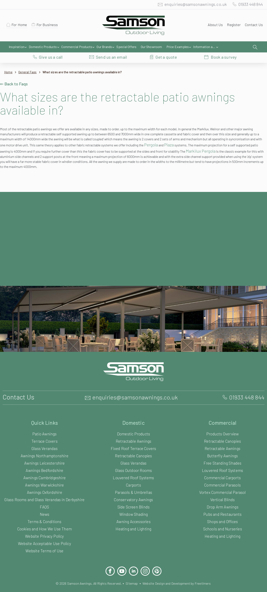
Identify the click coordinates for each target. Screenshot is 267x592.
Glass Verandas (44, 440)
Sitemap (131, 579)
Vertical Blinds (222, 491)
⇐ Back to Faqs (14, 75)
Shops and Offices (222, 513)
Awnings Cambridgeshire (44, 469)
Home (8, 63)
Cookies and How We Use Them (44, 524)
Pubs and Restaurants (223, 505)
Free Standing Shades (222, 454)
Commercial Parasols (222, 476)
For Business (49, 26)
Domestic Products (134, 425)
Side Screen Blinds (133, 498)
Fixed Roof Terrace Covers (134, 440)
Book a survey (223, 47)
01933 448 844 (248, 5)
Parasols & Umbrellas (133, 484)
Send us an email (111, 47)
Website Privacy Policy (44, 531)
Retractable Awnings (133, 432)
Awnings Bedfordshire (44, 462)
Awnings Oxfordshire (44, 484)
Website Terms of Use (44, 546)
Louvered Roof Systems (133, 469)
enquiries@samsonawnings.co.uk (191, 5)
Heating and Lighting (133, 520)
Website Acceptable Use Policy (44, 539)
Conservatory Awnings (133, 491)
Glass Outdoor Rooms (133, 462)
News (44, 509)
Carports (133, 476)
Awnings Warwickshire (44, 476)
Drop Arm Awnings (222, 498)
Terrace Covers (44, 432)
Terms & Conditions (44, 517)
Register (232, 26)
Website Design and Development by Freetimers (180, 579)
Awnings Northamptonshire (44, 447)
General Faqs (29, 63)
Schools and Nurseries (222, 520)
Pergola (214, 136)
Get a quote (166, 47)
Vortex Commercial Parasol (222, 484)
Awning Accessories (133, 513)
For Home (20, 26)
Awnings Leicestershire (44, 454)
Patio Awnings (44, 425)
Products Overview (222, 425)
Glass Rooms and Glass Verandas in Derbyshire (44, 493)
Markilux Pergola (15, 147)
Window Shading (133, 505)
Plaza (234, 136)
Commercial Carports (222, 469)
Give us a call (51, 47)
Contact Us (253, 26)
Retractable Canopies (133, 447)
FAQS (44, 502)
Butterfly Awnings (222, 447)
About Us (213, 26)
